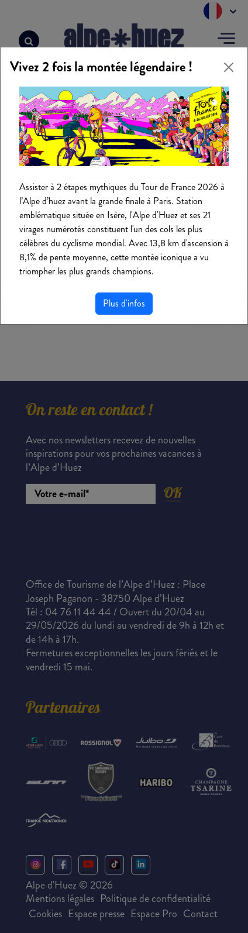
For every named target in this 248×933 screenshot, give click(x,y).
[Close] (228, 67)
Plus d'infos (124, 303)
